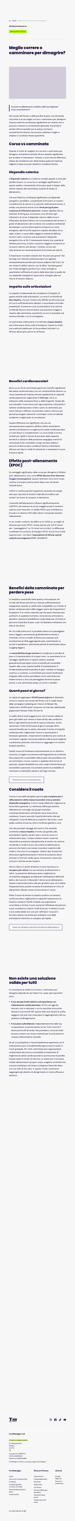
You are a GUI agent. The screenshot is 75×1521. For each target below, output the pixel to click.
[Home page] (9, 20)
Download (37, 1482)
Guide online (38, 1485)
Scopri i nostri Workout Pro (20, 110)
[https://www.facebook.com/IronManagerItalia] (55, 1419)
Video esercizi (38, 1476)
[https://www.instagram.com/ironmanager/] (50, 1419)
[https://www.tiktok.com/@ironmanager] (60, 1419)
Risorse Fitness (41, 1471)
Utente (58, 1471)
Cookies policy (14, 1494)
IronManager (15, 1471)
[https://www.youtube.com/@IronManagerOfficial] (65, 1419)
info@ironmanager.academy (18, 1440)
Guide (14, 21)
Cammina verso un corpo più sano (26, 780)
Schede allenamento (40, 1479)
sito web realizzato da (17, 1511)
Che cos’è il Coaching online (18, 1479)
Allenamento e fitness (18, 31)
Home (11, 1476)
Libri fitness (38, 1487)
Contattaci (12, 1482)
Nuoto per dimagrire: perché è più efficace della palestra (36, 927)
